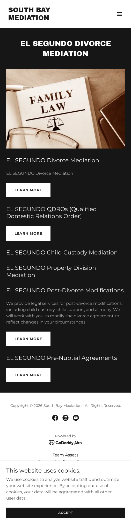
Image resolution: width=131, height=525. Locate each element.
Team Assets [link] (65, 455)
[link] (47, 18)
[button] (119, 14)
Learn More (28, 190)
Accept (65, 513)
